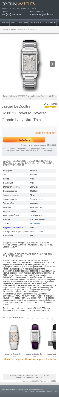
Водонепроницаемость (13, 227)
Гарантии (33, 23)
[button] (52, 64)
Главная (4, 23)
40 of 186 (45, 375)
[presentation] (50, 343)
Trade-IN (52, 23)
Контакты (42, 23)
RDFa (55, 391)
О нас (14, 23)
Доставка (23, 23)
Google (49, 391)
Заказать (24, 139)
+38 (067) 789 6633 (11, 14)
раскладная (35, 223)
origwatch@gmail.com (41, 14)
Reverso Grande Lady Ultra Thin (23, 375)
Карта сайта (29, 391)
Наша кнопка (40, 391)
